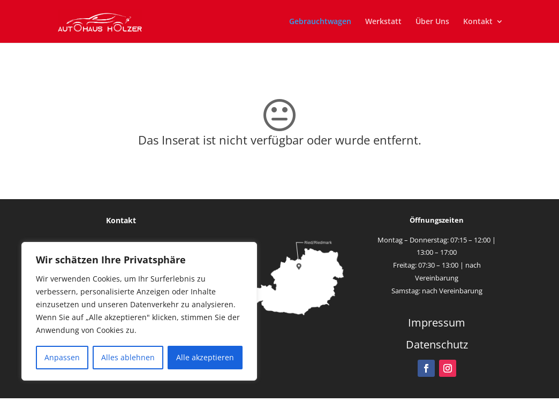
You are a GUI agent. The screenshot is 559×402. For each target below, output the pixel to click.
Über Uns (432, 22)
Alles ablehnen (128, 357)
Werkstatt (383, 22)
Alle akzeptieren (205, 357)
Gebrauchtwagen (320, 22)
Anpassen (62, 357)
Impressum (436, 322)
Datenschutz (437, 344)
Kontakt (478, 22)
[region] (139, 311)
